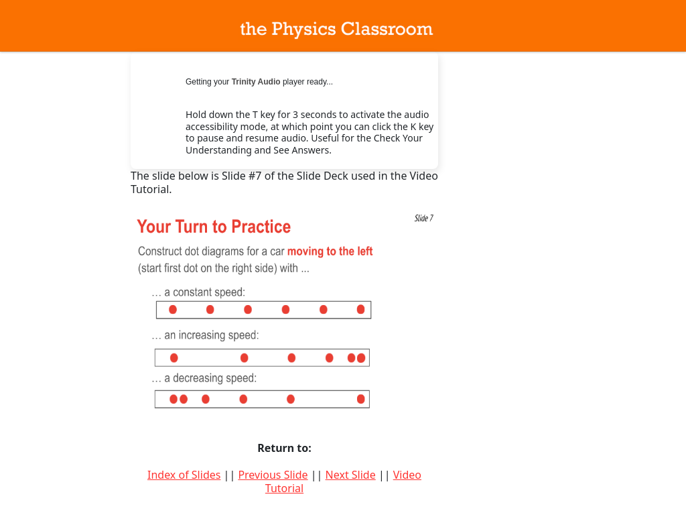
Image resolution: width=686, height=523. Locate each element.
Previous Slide (272, 474)
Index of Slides (183, 474)
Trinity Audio (256, 81)
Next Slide (351, 474)
